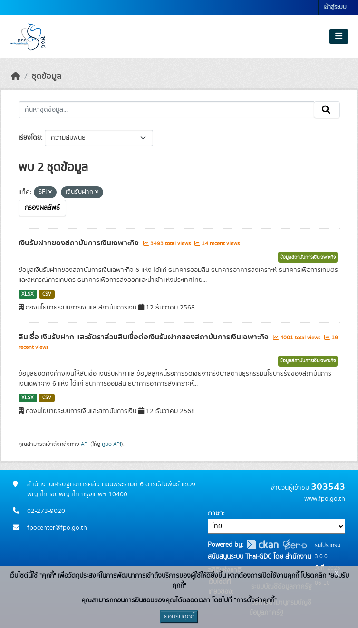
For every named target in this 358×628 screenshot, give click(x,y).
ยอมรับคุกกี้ (179, 616)
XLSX (27, 294)
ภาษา (215, 513)
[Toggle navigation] (338, 36)
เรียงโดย (30, 138)
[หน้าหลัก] (15, 76)
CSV (46, 294)
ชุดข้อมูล (46, 76)
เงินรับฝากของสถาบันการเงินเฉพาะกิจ (80, 243)
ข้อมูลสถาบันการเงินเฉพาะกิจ (308, 257)
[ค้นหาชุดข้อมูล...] (166, 109)
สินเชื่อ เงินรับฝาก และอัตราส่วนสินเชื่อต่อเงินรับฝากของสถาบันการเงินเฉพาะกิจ (145, 337)
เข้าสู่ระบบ (335, 7)
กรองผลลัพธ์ (42, 208)
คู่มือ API (111, 444)
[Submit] (327, 109)
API (85, 444)
